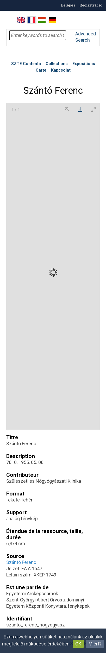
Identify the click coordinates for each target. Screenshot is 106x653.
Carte (41, 70)
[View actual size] (67, 109)
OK (78, 643)
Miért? (95, 643)
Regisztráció (90, 5)
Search (70, 35)
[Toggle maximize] (93, 109)
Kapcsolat (61, 70)
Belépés (68, 5)
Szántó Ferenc (21, 562)
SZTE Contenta (26, 63)
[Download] (80, 109)
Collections (57, 63)
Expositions (83, 63)
